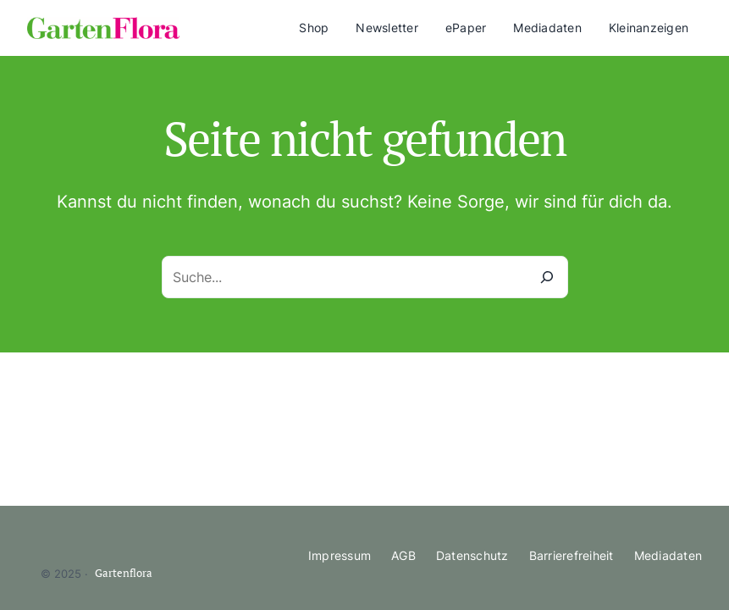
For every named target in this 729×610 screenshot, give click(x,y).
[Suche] (547, 277)
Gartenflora (123, 573)
